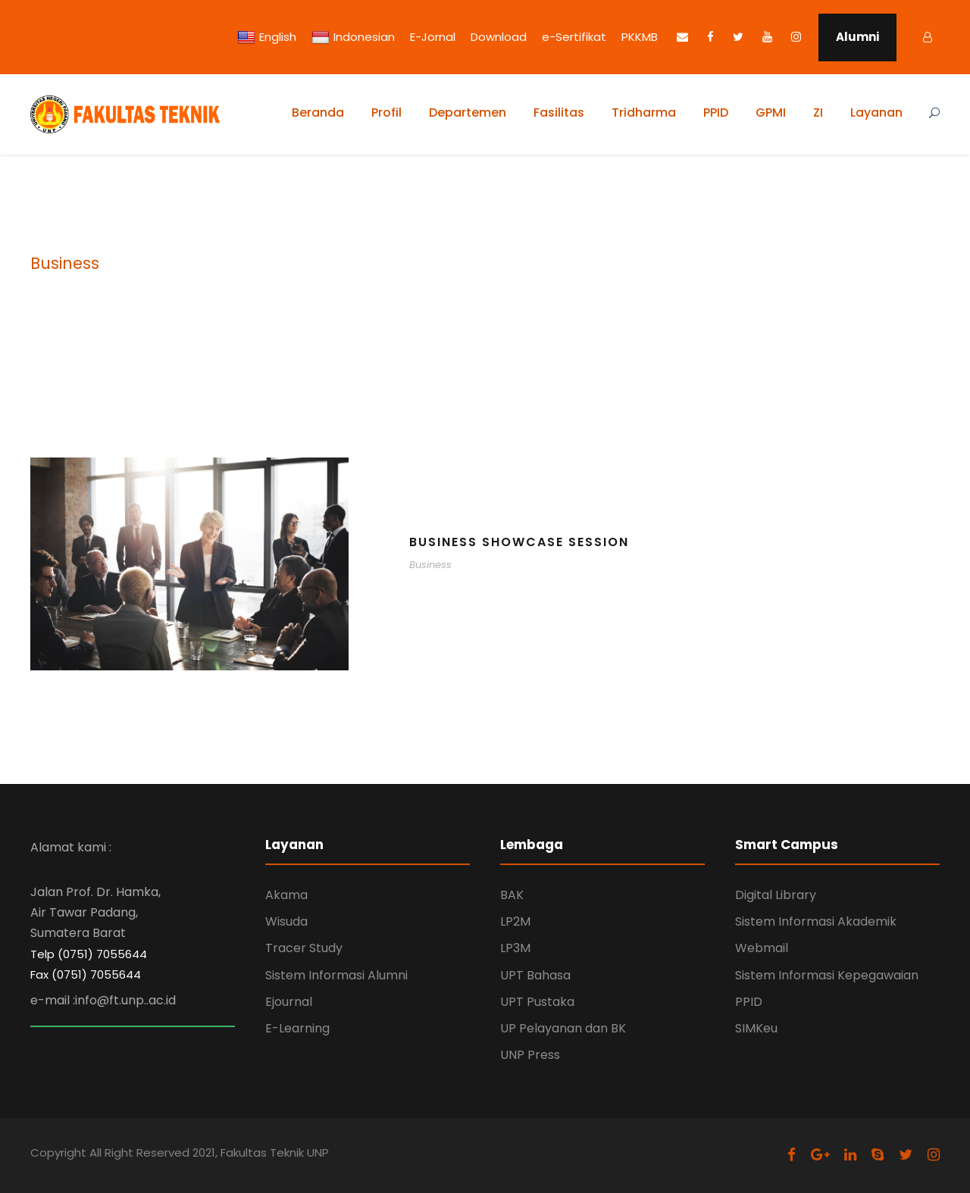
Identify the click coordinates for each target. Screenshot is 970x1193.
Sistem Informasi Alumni (336, 975)
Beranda (318, 112)
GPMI (771, 112)
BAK (512, 895)
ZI (818, 112)
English (266, 37)
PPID (715, 112)
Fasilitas (559, 112)
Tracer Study (304, 948)
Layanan (876, 112)
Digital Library (775, 895)
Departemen (467, 112)
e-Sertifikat (574, 37)
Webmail (761, 948)
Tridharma (644, 112)
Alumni (857, 37)
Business (430, 564)
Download (499, 37)
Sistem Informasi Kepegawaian (826, 975)
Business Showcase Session (519, 542)
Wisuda (286, 921)
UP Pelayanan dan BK (563, 1028)
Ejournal (288, 1001)
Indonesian (353, 37)
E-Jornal (432, 37)
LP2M (515, 921)
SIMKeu (756, 1028)
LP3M (515, 948)
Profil (386, 112)
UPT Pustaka (537, 1001)
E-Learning (297, 1028)
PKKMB (639, 37)
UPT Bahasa (535, 975)
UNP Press (530, 1054)
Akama (286, 895)
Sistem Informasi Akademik (815, 921)
